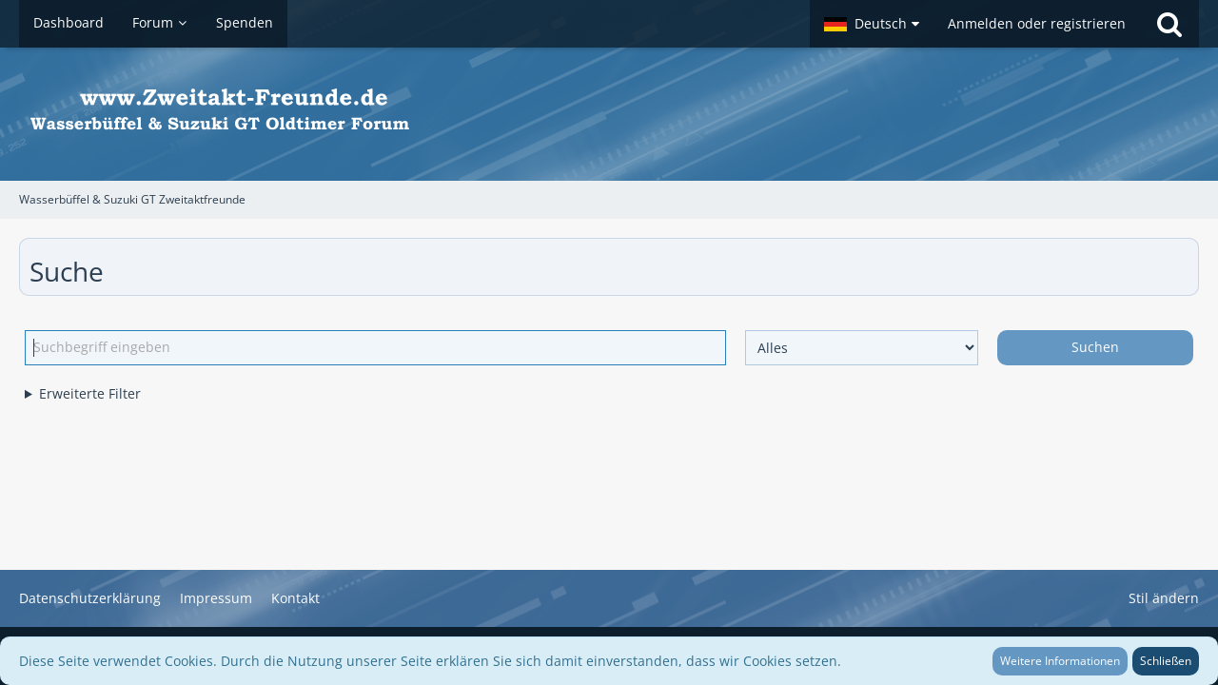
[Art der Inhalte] (862, 347)
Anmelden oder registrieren (1037, 23)
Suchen (1095, 347)
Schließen (1165, 661)
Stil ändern (1164, 598)
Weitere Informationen (1060, 661)
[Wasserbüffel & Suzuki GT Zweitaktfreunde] (609, 114)
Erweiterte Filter (90, 393)
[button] (871, 24)
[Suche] (1169, 24)
